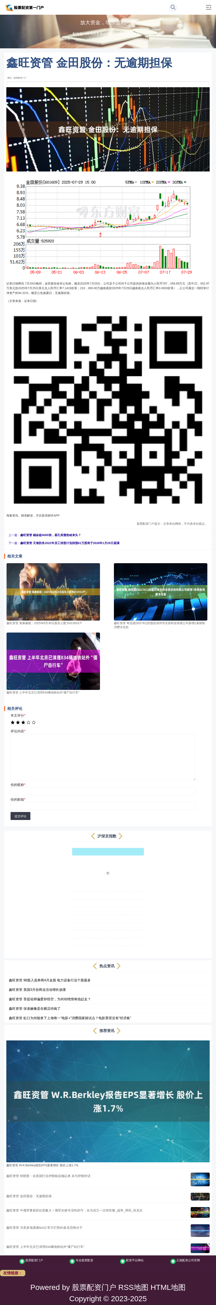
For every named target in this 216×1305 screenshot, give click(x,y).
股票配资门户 (31, 1261)
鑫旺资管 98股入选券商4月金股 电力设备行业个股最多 (50, 980)
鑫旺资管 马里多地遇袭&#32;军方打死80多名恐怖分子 (44, 1227)
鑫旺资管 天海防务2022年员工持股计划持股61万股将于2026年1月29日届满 (69, 543)
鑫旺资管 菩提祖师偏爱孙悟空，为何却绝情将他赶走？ (50, 999)
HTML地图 (168, 1287)
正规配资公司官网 (185, 1261)
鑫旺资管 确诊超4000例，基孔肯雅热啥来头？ (50, 535)
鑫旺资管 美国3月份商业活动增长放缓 (37, 989)
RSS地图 (133, 1287)
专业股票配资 (81, 1261)
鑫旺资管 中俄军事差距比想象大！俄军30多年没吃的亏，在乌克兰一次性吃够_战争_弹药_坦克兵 (74, 1210)
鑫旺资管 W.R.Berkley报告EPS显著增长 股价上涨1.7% (42, 1165)
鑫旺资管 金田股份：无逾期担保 (28, 1196)
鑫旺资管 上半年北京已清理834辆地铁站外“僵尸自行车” (45, 1246)
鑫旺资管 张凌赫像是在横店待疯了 (34, 1008)
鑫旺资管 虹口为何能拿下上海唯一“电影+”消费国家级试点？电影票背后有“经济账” (70, 1018)
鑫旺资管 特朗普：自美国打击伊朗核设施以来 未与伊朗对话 (48, 1176)
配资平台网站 (132, 1261)
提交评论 (20, 816)
